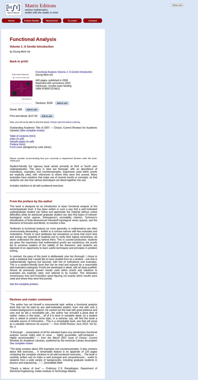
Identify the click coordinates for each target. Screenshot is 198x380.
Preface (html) (17, 144)
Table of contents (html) (22, 136)
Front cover (16, 147)
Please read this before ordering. (65, 122)
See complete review (21, 343)
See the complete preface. (24, 284)
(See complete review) (32, 130)
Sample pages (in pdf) (22, 141)
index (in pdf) (17, 138)
